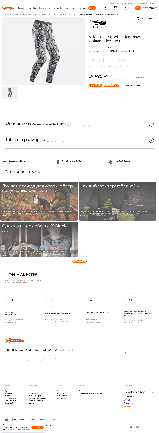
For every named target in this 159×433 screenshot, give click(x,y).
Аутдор (56, 8)
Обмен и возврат (34, 395)
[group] (43, 51)
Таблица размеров (125, 60)
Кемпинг (74, 8)
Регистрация (62, 391)
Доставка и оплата (126, 3)
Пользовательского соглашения (59, 359)
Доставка (128, 85)
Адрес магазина (152, 3)
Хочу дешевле (139, 77)
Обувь (35, 8)
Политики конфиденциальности (41, 359)
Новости (31, 403)
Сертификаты (10, 398)
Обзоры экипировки (35, 400)
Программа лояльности (140, 3)
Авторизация (62, 393)
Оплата (137, 85)
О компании (32, 391)
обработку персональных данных (39, 358)
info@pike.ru (128, 407)
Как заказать (62, 395)
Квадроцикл (64, 8)
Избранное (61, 398)
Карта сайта (9, 403)
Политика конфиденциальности (71, 426)
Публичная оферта (87, 426)
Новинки (112, 3)
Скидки (92, 8)
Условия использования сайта (102, 426)
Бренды (117, 3)
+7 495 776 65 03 (149, 8)
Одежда (28, 8)
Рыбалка (42, 8)
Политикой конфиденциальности (18, 429)
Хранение (83, 8)
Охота (49, 8)
